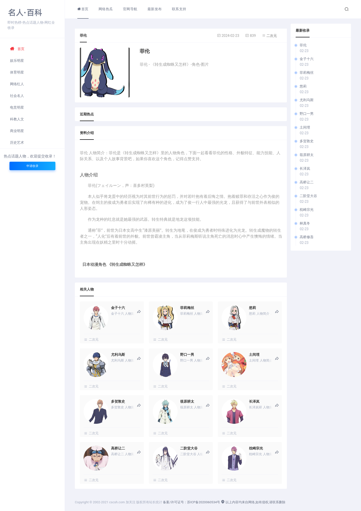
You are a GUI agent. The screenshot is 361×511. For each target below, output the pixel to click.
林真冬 (305, 223)
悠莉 (303, 86)
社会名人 (17, 96)
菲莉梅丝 (307, 72)
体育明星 (17, 72)
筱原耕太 (307, 155)
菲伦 (303, 45)
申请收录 (32, 166)
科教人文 (17, 119)
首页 (17, 49)
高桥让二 (307, 182)
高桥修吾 (307, 237)
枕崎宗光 (307, 210)
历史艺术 (17, 143)
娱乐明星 (17, 61)
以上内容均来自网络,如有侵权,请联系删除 (253, 502)
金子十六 (307, 59)
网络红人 (17, 84)
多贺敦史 (307, 141)
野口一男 (307, 114)
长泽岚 (305, 168)
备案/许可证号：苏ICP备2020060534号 (191, 502)
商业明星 (17, 131)
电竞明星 (17, 107)
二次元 (271, 36)
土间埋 (305, 127)
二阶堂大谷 (308, 196)
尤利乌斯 (307, 100)
